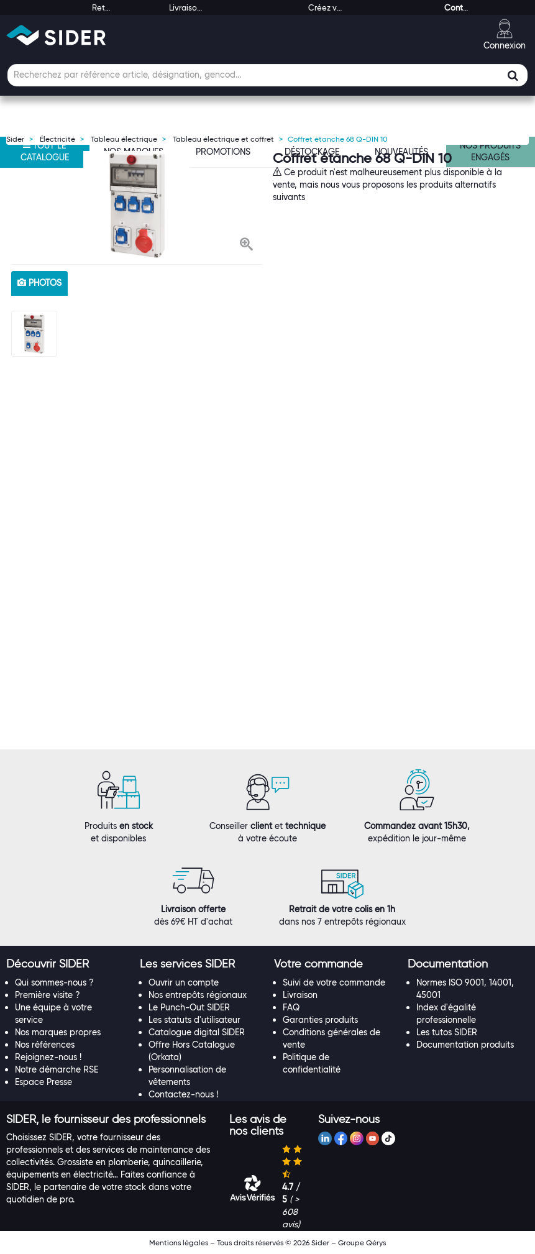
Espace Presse (43, 1081)
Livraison (300, 994)
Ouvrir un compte (184, 982)
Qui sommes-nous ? (54, 982)
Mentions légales (178, 1242)
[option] (136, 204)
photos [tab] (39, 282)
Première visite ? (47, 994)
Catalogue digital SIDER (197, 1032)
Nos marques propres (58, 1032)
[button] (246, 245)
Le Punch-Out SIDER (189, 1007)
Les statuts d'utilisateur (194, 1019)
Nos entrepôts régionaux (198, 994)
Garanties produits (320, 1019)
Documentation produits (465, 1044)
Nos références (45, 1044)
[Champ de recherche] (267, 75)
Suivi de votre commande (334, 982)
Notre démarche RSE (56, 1069)
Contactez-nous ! (183, 1094)
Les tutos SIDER (446, 1032)
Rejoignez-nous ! (48, 1057)
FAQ (291, 1007)
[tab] (66, 964)
